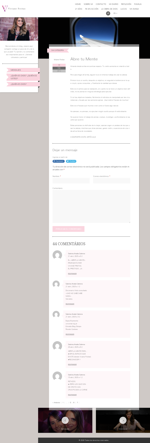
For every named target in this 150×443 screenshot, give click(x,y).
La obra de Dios (109, 9)
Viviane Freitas (59, 60)
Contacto (101, 4)
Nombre (56, 176)
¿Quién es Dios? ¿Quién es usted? (24, 77)
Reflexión (126, 4)
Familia (138, 4)
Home (78, 4)
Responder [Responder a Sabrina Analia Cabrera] (72, 273)
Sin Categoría (57, 50)
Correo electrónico (101, 176)
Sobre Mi (88, 4)
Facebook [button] (59, 161)
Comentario (57, 188)
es (115, 13)
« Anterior (56, 402)
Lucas (124, 9)
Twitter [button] (72, 161)
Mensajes (16, 70)
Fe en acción (91, 9)
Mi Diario (113, 4)
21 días (78, 9)
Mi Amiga (134, 9)
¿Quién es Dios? (19, 84)
